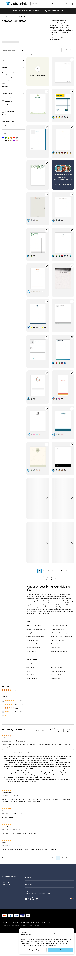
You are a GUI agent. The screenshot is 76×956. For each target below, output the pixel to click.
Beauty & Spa (30, 633)
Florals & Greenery (32, 675)
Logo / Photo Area (8, 121)
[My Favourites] (61, 4)
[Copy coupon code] (46, 11)
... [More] (8, 17)
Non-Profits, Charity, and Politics (61, 636)
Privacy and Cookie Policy (22, 921)
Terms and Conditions (37, 921)
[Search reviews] (41, 730)
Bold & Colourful (31, 664)
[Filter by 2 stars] (3, 712)
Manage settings (34, 950)
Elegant (28, 671)
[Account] (66, 3)
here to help (11, 885)
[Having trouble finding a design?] (63, 175)
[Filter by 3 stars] (3, 708)
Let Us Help (49, 880)
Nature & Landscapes (58, 671)
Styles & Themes (7, 93)
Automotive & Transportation (35, 629)
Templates (24, 17)
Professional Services (58, 640)
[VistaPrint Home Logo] (16, 3)
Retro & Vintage (56, 678)
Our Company (49, 887)
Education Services (32, 640)
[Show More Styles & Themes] (5, 115)
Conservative (30, 667)
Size (3, 60)
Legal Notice (47, 921)
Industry (4, 67)
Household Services (57, 629)
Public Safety (55, 644)
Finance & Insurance (33, 647)
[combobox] (38, 4)
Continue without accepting (63, 934)
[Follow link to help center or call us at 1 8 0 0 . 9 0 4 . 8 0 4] (52, 4)
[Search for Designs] (22, 50)
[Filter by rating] (59, 730)
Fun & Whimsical (31, 678)
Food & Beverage (32, 651)
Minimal (53, 664)
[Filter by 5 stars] (3, 701)
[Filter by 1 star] (3, 715)
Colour (4, 133)
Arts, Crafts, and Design (34, 625)
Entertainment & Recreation (35, 644)
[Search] (47, 4)
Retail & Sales (55, 647)
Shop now (60, 10)
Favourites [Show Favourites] (68, 50)
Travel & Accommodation (59, 651)
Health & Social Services (59, 625)
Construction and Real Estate (35, 636)
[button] (34, 571)
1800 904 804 (5, 921)
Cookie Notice (51, 945)
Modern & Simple (56, 667)
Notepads (15, 17)
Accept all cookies (61, 950)
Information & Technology (59, 633)
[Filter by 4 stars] (3, 704)
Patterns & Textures (57, 675)
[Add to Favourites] (72, 60)
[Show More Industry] (5, 86)
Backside (5, 148)
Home (3, 17)
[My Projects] (57, 4)
